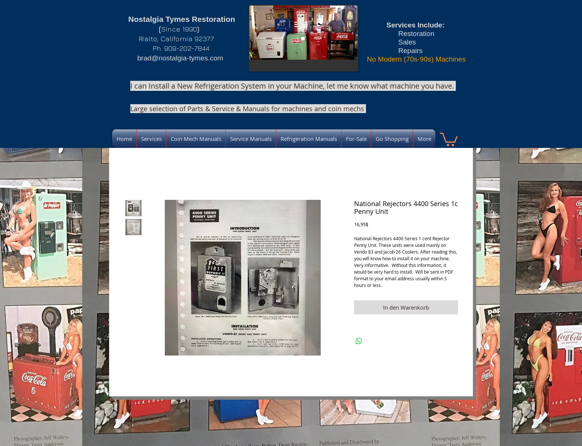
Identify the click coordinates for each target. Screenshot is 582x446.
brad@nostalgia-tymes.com (180, 58)
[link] (449, 138)
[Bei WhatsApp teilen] (358, 341)
